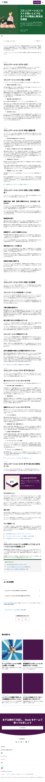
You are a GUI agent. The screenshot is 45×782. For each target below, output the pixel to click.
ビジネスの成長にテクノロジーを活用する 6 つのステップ (33, 698)
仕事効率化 (22, 7)
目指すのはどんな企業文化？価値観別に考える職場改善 (17, 364)
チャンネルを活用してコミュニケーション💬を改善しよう (19, 566)
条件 (8, 774)
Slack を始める (37, 2)
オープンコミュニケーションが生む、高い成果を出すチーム (18, 458)
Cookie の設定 (12, 774)
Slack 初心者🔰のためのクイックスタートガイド (17, 564)
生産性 (19, 603)
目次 (2, 36)
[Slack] (5, 2)
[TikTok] (28, 742)
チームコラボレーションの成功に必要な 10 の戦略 (11, 664)
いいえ (26, 619)
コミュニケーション (9, 609)
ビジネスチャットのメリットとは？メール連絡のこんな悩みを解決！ (20, 536)
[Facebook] (21, 742)
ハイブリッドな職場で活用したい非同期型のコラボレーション (11, 698)
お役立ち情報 (23, 609)
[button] (22, 739)
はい (19, 619)
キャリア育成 (17, 609)
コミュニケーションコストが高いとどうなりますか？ (16, 590)
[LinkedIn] (16, 742)
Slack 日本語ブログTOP (12, 603)
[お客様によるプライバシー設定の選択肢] (25, 774)
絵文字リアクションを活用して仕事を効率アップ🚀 (17, 569)
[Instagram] (18, 742)
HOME (5, 603)
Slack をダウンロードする (6, 771)
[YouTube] (26, 742)
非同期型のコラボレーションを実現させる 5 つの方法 (33, 664)
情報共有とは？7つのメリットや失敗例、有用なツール (17, 184)
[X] (23, 742)
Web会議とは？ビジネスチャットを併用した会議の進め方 (18, 538)
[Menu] (42, 2)
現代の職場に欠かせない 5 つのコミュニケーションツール (18, 533)
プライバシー (3, 774)
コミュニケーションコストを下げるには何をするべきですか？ (18, 595)
